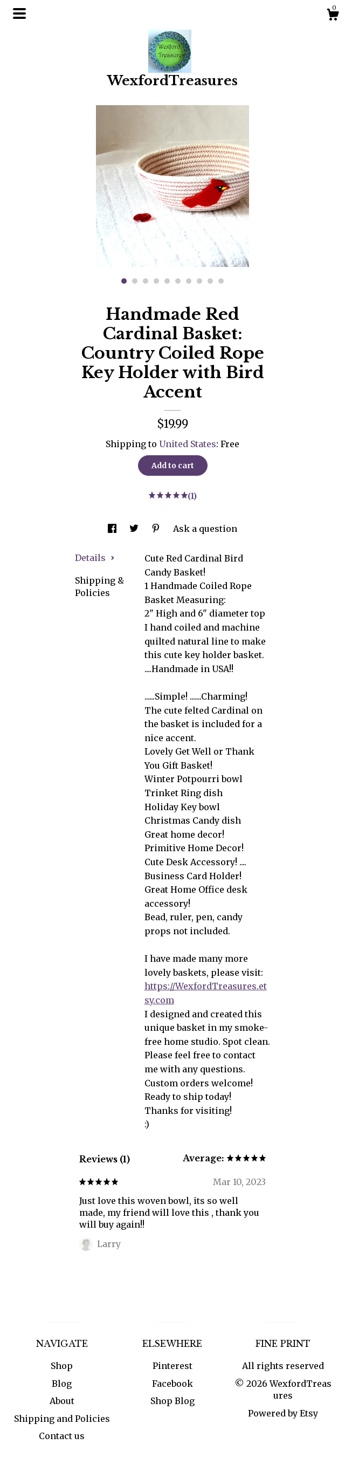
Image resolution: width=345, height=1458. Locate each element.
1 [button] (124, 281)
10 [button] (221, 281)
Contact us (62, 1435)
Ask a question (205, 528)
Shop (62, 1365)
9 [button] (210, 281)
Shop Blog (172, 1400)
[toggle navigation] (19, 13)
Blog (62, 1383)
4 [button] (156, 281)
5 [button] (167, 281)
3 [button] (145, 281)
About (62, 1400)
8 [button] (199, 281)
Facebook (172, 1383)
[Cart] (333, 16)
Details (95, 557)
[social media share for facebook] (113, 528)
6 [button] (178, 281)
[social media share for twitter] (135, 528)
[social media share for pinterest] (156, 528)
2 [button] (134, 281)
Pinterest (172, 1365)
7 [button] (188, 281)
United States (187, 444)
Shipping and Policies (62, 1418)
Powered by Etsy (283, 1413)
